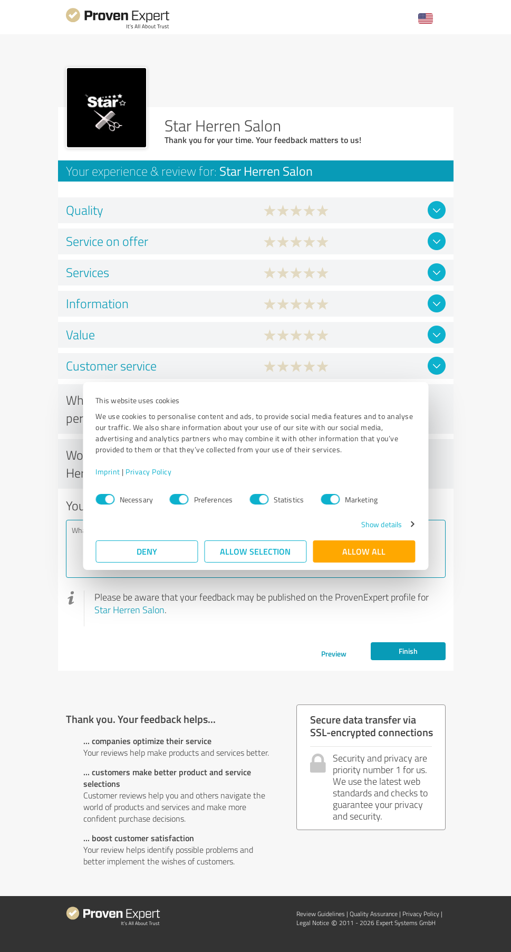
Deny (147, 551)
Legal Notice (312, 922)
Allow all (364, 551)
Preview (333, 654)
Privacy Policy (149, 472)
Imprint (108, 472)
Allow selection (255, 551)
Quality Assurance (374, 913)
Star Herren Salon (129, 609)
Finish (408, 651)
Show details (381, 524)
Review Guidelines (320, 913)
